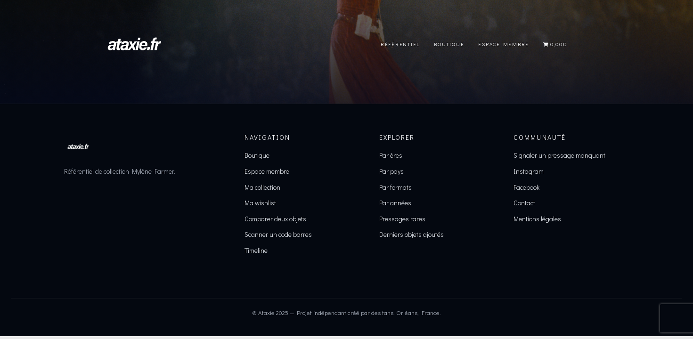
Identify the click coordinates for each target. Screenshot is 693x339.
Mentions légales (537, 218)
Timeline (256, 250)
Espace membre (267, 171)
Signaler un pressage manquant (559, 155)
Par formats (395, 187)
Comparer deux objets (275, 218)
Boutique (449, 44)
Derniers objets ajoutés (411, 234)
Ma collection (262, 187)
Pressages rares (402, 218)
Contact (524, 202)
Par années (395, 202)
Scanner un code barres (278, 234)
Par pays (391, 171)
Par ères (390, 155)
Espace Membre (503, 44)
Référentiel (400, 44)
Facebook (526, 187)
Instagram (529, 171)
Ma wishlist (260, 202)
